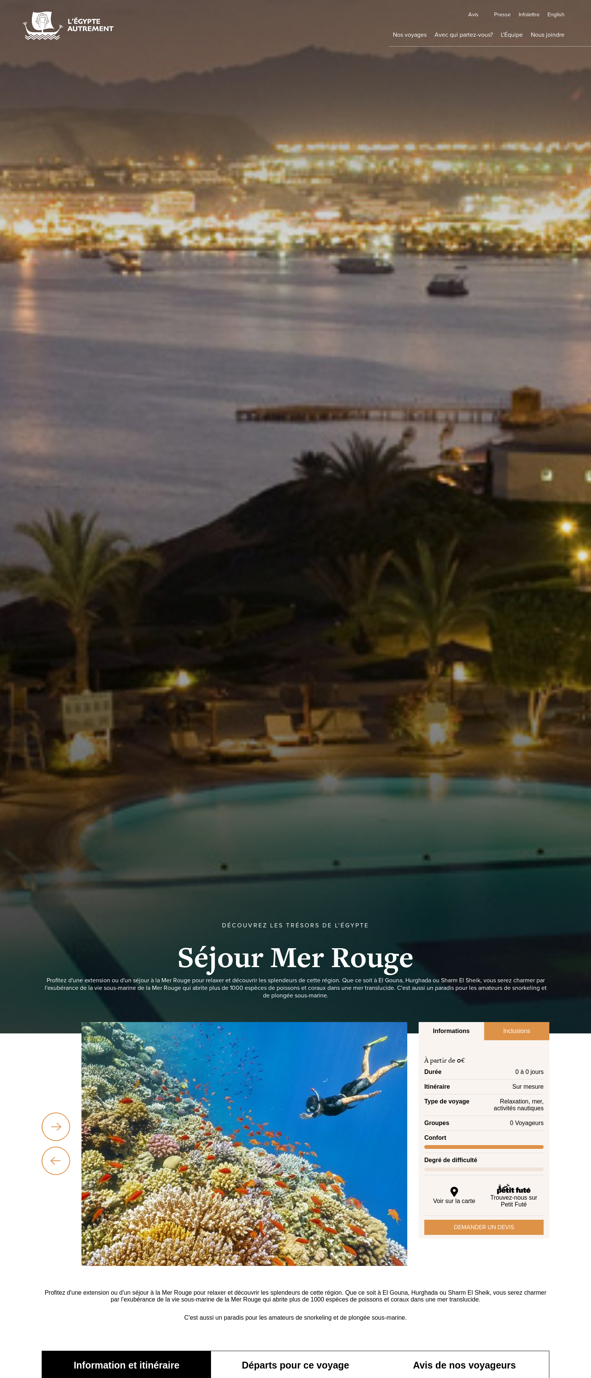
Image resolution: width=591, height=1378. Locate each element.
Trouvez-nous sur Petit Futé (513, 1195)
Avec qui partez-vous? (426, 37)
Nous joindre (540, 37)
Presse (471, 14)
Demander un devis (484, 1227)
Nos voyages (358, 37)
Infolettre (509, 14)
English (549, 14)
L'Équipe (489, 37)
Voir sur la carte (454, 1195)
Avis (414, 14)
